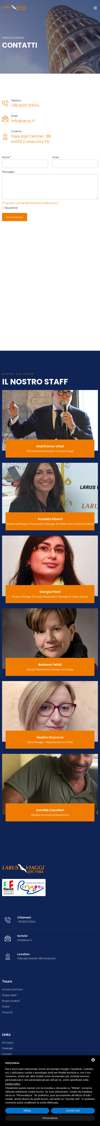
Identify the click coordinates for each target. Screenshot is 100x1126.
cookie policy (12, 1083)
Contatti (7, 1053)
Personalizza (50, 1117)
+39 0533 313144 (25, 105)
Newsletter (11, 207)
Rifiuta (27, 1110)
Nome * (6, 157)
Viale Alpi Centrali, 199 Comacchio (36, 958)
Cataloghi (7, 1048)
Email (55, 157)
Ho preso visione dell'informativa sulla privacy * (32, 202)
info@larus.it (23, 120)
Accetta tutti (73, 1110)
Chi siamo (8, 1042)
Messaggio (8, 171)
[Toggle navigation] (95, 8)
